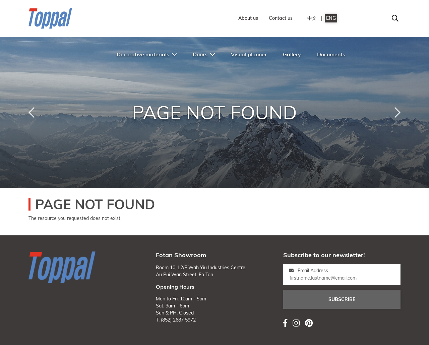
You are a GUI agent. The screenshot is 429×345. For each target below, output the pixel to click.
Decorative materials (147, 54)
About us (248, 18)
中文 (312, 18)
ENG (331, 18)
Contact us (281, 18)
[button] (31, 113)
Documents (331, 54)
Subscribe (341, 299)
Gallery (292, 54)
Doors (204, 54)
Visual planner (249, 54)
